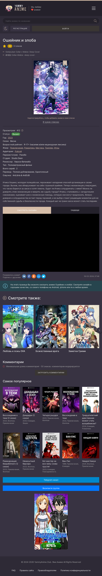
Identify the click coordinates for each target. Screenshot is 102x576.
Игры (56, 148)
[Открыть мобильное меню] (93, 8)
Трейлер (75, 210)
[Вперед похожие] (99, 330)
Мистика (40, 148)
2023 (10, 137)
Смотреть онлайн (27, 210)
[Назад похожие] (3, 330)
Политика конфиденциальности (75, 570)
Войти (65, 29)
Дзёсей (18, 151)
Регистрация (20, 28)
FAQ (13, 570)
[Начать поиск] (95, 21)
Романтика (29, 148)
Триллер (49, 148)
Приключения (16, 148)
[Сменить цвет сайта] (5, 28)
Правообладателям (47, 570)
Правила (27, 570)
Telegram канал (51, 480)
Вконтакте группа (51, 488)
